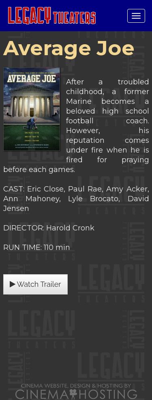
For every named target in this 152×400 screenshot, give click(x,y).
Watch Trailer (35, 284)
